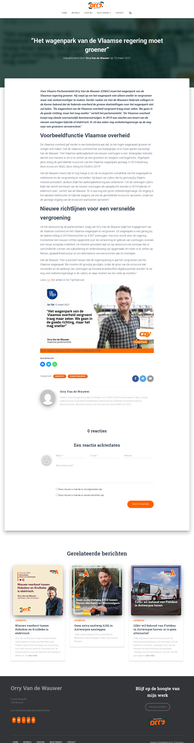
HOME (64, 13)
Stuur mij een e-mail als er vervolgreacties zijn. (80, 489)
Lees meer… (33, 655)
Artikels (76, 13)
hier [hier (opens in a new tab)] (49, 279)
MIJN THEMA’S (104, 13)
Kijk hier (106, 350)
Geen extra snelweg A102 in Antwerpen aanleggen (93, 627)
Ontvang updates (158, 706)
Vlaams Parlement (78, 376)
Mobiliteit (59, 376)
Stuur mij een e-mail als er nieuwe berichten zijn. (81, 495)
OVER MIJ (88, 13)
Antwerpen (20, 620)
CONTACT (119, 13)
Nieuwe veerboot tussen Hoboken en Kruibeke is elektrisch (32, 629)
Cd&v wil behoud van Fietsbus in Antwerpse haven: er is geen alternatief (154, 629)
